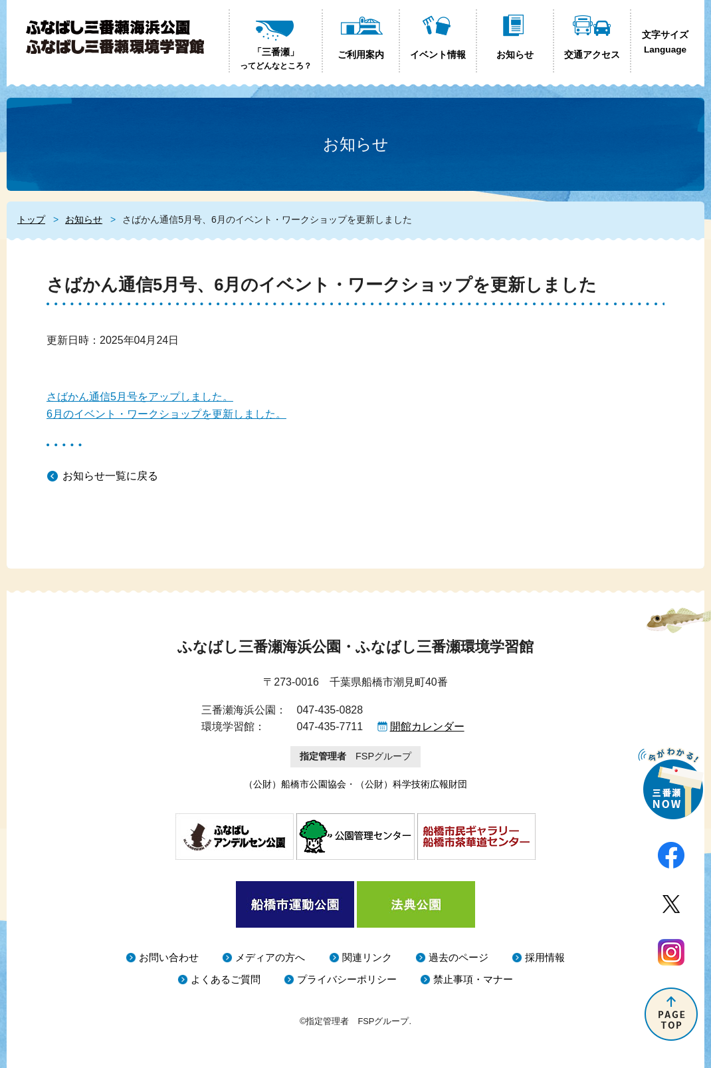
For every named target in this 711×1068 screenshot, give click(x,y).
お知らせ (83, 219)
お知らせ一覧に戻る (110, 475)
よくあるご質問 (225, 979)
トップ (31, 219)
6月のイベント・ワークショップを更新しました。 (166, 414)
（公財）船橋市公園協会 (295, 784)
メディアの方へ (270, 957)
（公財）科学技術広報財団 (411, 784)
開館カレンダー (427, 726)
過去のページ (458, 957)
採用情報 (545, 957)
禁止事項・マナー (473, 979)
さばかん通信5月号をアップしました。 (140, 396)
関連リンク (367, 957)
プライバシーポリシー (347, 979)
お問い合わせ (169, 957)
